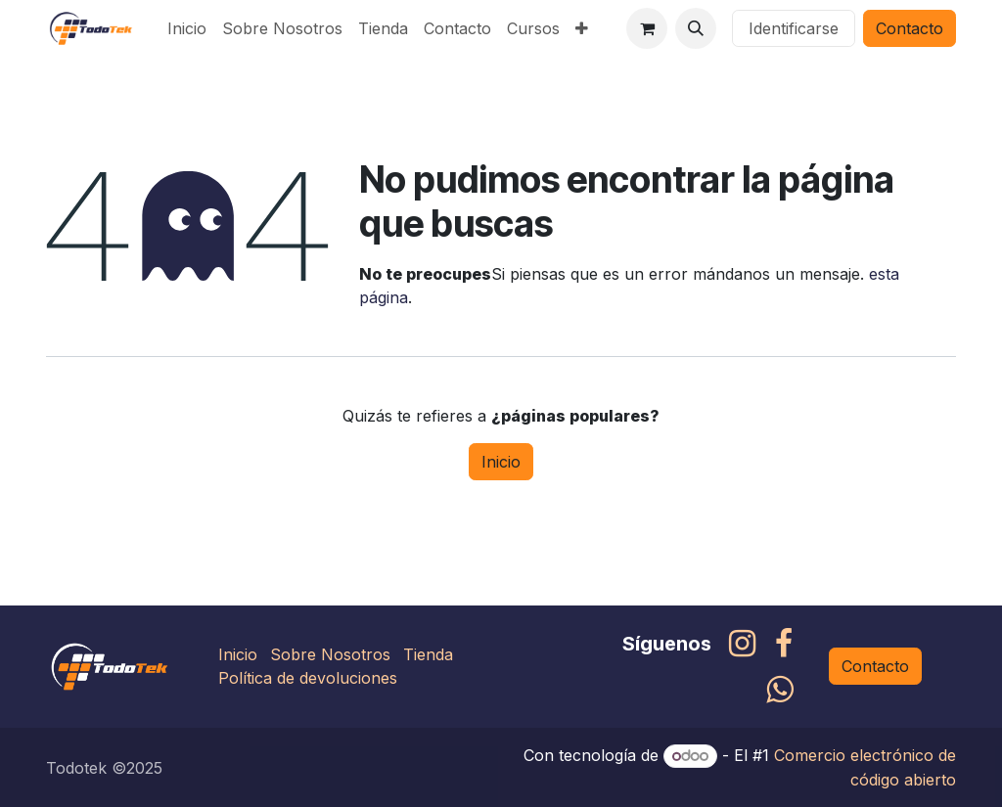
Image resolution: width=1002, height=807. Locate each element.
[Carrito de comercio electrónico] (646, 28)
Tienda (428, 654)
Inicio (501, 461)
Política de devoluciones (307, 678)
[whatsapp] (779, 689)
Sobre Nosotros (330, 654)
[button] (695, 28)
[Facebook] (784, 643)
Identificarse (794, 28)
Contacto (909, 28)
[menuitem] (186, 28)
